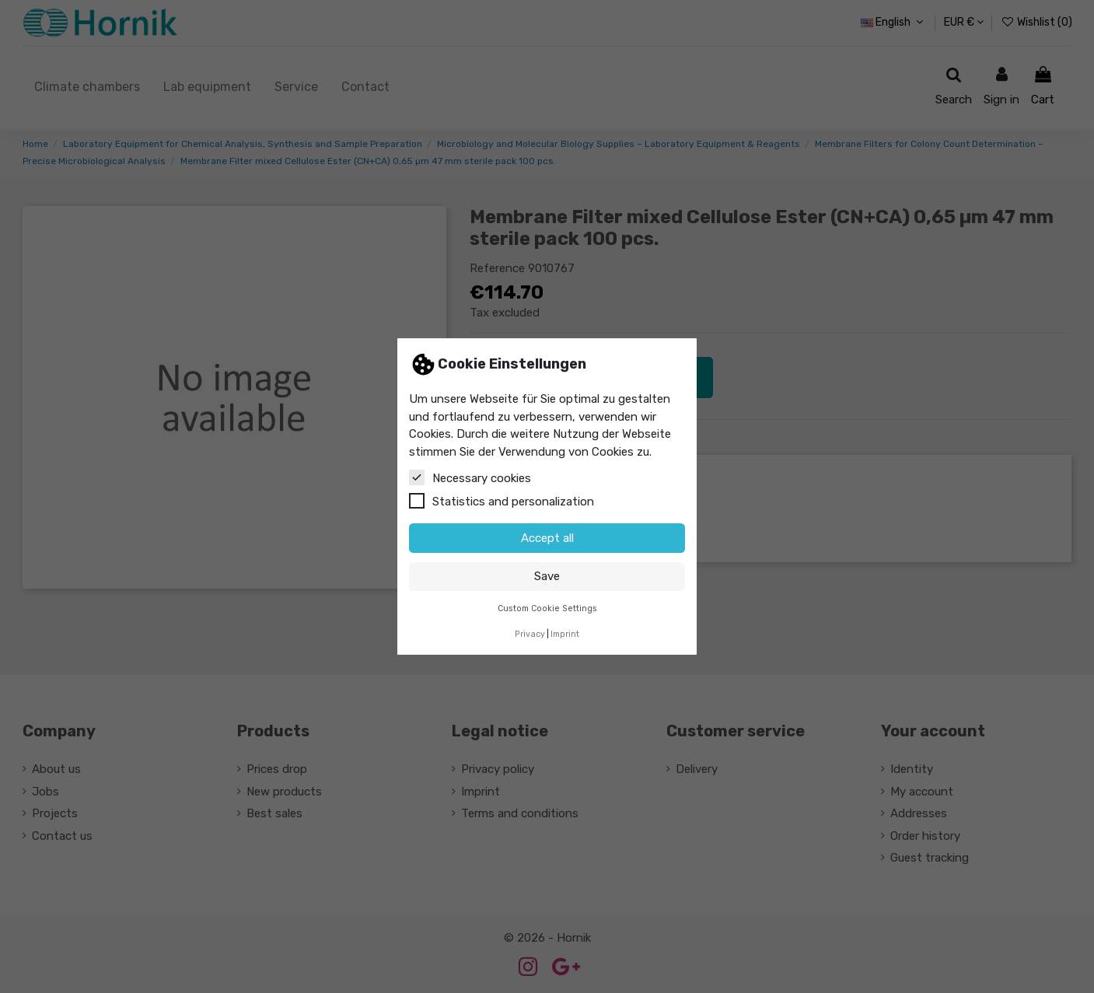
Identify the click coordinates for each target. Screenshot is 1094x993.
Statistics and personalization (501, 501)
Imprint (564, 634)
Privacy (530, 634)
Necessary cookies (470, 477)
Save (547, 576)
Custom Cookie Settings (547, 608)
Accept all (547, 538)
